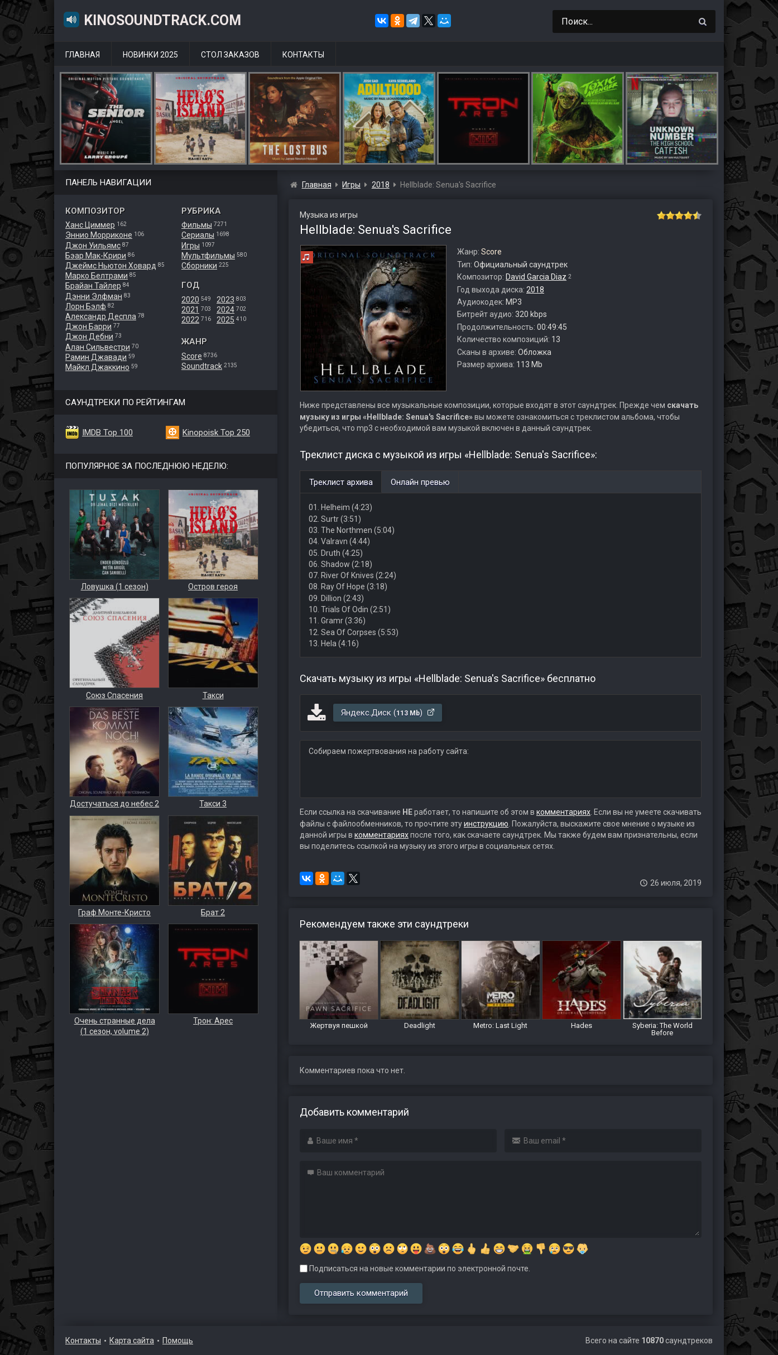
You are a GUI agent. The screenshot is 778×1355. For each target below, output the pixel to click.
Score (191, 356)
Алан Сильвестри (97, 347)
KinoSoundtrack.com (152, 19)
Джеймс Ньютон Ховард (110, 265)
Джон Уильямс (93, 245)
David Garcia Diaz (536, 276)
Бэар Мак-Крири (95, 255)
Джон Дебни (89, 336)
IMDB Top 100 (107, 432)
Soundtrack (201, 366)
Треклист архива (341, 482)
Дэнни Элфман (93, 296)
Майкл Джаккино (97, 367)
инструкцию (486, 823)
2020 (190, 299)
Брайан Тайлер (93, 285)
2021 (190, 309)
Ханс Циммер (90, 224)
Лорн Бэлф (85, 306)
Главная (82, 54)
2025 (225, 319)
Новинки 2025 (150, 54)
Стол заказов (230, 54)
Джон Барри (88, 326)
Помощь (177, 1340)
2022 (190, 319)
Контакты (303, 54)
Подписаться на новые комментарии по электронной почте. (415, 1268)
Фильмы (196, 224)
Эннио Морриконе (98, 234)
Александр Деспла (100, 316)
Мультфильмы (208, 255)
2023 (225, 299)
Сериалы (197, 234)
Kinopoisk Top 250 (216, 432)
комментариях (563, 812)
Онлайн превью (420, 482)
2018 (535, 289)
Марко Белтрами (96, 275)
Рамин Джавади (96, 357)
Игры (190, 245)
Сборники (199, 265)
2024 (225, 309)
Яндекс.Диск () (388, 713)
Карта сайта (131, 1340)
